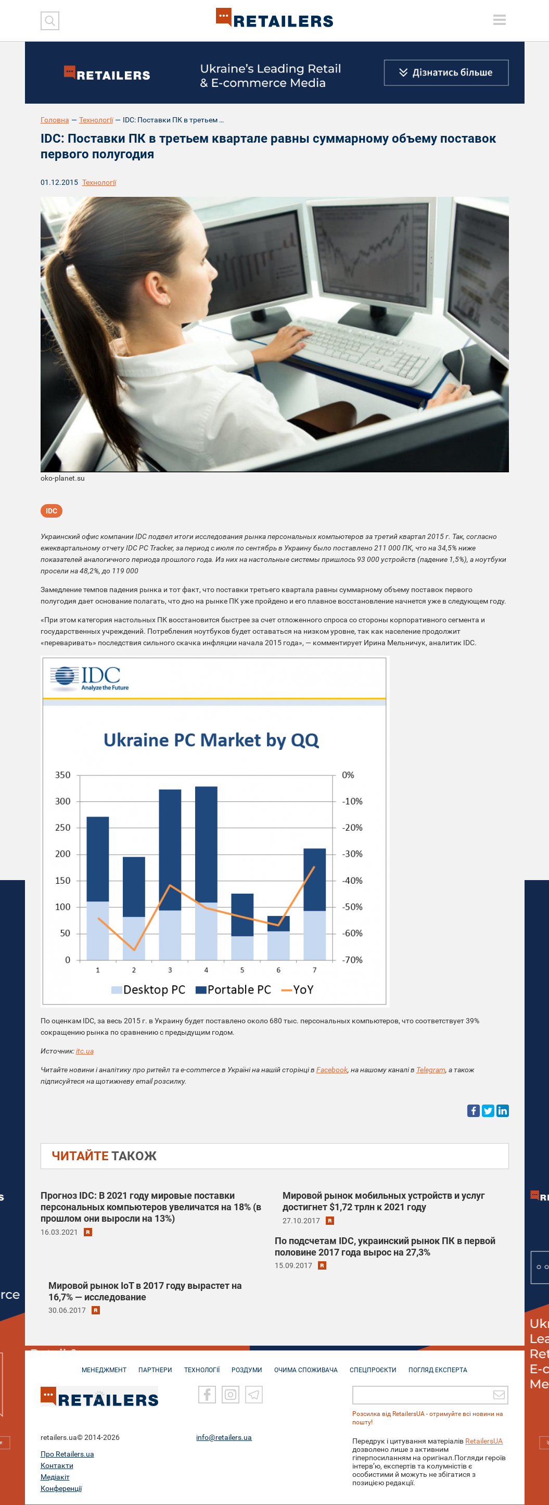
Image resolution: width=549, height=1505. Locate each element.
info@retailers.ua (224, 1438)
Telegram (430, 1069)
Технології (96, 120)
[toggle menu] (499, 19)
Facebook (332, 1069)
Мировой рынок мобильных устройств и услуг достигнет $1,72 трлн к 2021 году (384, 1201)
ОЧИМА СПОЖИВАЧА (306, 1365)
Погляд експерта (437, 1365)
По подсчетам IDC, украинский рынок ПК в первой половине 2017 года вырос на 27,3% (385, 1246)
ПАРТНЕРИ (155, 1365)
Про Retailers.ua (67, 1454)
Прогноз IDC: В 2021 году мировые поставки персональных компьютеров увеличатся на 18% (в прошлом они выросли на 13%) (151, 1207)
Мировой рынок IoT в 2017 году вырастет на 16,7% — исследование (145, 1291)
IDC (51, 511)
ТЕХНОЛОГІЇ (202, 1365)
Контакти (57, 1466)
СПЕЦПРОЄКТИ (373, 1365)
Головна (55, 120)
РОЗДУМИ (247, 1365)
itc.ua (85, 1051)
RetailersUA (484, 1441)
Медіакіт (55, 1477)
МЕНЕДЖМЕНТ (104, 1365)
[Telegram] (254, 1395)
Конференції (61, 1489)
